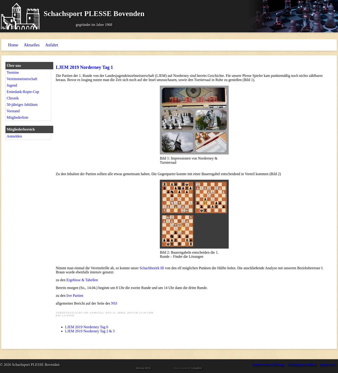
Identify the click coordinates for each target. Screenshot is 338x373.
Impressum (327, 365)
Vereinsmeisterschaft (22, 79)
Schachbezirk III (152, 268)
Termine (13, 72)
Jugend (12, 85)
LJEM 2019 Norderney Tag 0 (86, 327)
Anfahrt (51, 45)
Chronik (13, 98)
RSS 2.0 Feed (65, 315)
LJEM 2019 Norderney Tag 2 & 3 (90, 331)
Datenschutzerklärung (268, 365)
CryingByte (196, 368)
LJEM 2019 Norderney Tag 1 (84, 67)
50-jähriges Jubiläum (22, 105)
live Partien (74, 295)
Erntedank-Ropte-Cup (23, 92)
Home (13, 45)
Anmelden (14, 136)
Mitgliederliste (17, 117)
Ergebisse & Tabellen (82, 280)
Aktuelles (32, 45)
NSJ (114, 303)
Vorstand (13, 111)
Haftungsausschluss (301, 365)
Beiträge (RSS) (143, 368)
